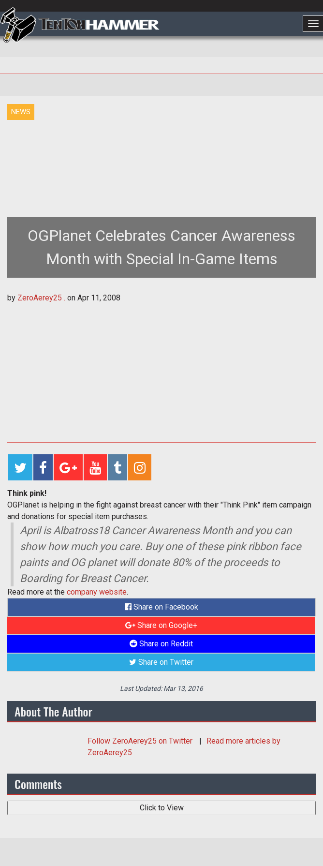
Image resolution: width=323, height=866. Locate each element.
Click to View (162, 807)
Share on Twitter (161, 662)
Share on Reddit (161, 643)
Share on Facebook (161, 607)
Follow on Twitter (141, 741)
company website (97, 592)
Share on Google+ (161, 625)
